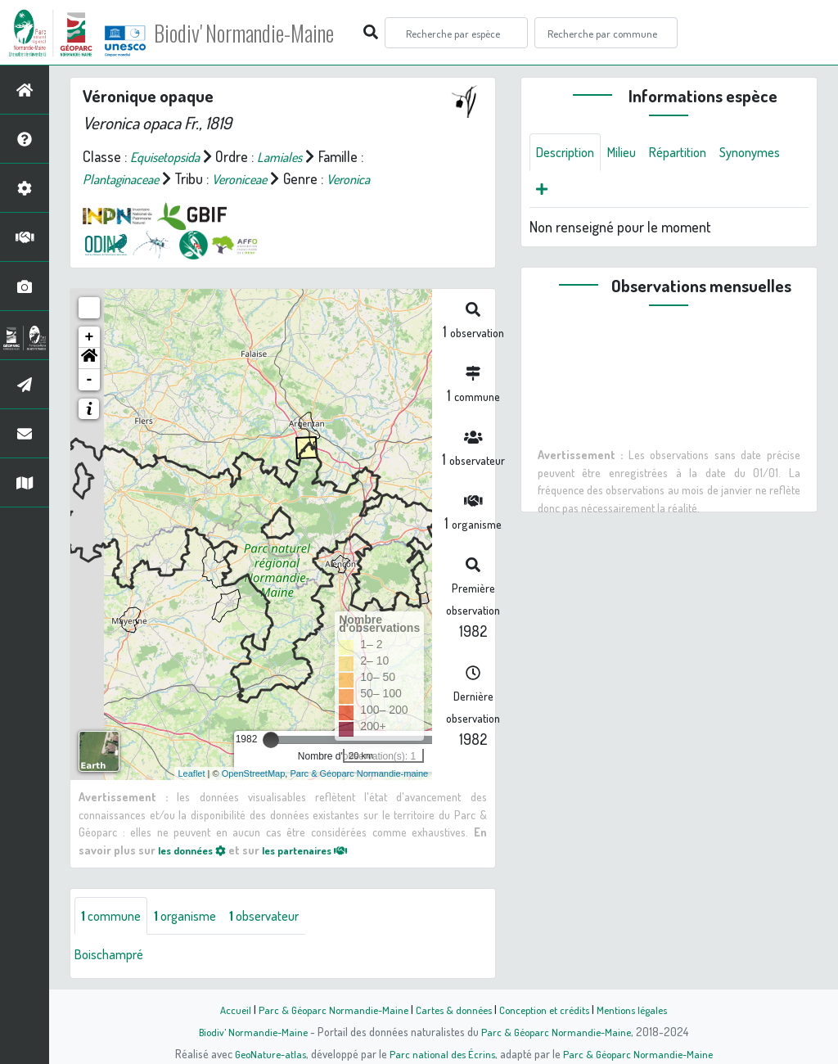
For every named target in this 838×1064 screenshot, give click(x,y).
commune (114, 917)
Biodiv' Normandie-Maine (269, 32)
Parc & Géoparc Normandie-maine (359, 773)
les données (196, 849)
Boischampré (112, 956)
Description (568, 153)
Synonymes (570, 192)
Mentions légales (641, 1009)
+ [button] (89, 337)
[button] (89, 358)
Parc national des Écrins (441, 1053)
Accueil (223, 1009)
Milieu (631, 153)
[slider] (271, 740)
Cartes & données (452, 1009)
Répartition (692, 153)
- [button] (89, 380)
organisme (194, 917)
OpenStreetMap (254, 773)
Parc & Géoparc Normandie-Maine (325, 1009)
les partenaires (320, 849)
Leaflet (191, 773)
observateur (281, 917)
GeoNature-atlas (265, 1053)
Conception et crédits (548, 1009)
